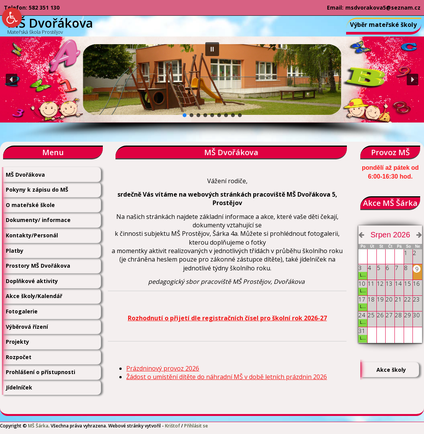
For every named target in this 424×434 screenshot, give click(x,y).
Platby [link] (14, 250)
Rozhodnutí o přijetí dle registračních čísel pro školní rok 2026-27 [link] (227, 318)
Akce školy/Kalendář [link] (34, 296)
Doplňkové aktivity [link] (32, 281)
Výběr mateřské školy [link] (383, 24)
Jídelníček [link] (19, 387)
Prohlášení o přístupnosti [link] (40, 372)
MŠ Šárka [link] (38, 425)
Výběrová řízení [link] (27, 326)
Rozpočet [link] (18, 357)
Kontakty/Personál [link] (32, 235)
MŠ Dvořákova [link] (25, 174)
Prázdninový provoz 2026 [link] (162, 368)
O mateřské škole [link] (30, 205)
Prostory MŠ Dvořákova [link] (38, 265)
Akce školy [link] (391, 369)
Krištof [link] (172, 425)
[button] (212, 49)
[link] (12, 18)
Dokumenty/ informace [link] (38, 220)
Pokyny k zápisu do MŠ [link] (37, 189)
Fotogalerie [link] (22, 311)
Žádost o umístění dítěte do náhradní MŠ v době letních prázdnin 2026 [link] (226, 377)
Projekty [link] (17, 341)
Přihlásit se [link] (196, 425)
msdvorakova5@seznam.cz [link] (383, 7)
